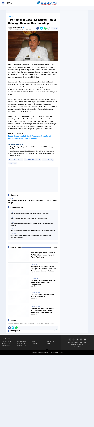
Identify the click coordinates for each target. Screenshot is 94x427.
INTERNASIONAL (36, 292)
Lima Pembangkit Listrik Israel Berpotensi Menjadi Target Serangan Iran (32, 151)
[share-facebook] (37, 28)
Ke (25, 160)
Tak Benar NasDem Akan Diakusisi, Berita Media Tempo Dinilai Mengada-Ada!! (43, 283)
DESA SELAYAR (39, 8)
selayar (44, 160)
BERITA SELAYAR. (21, 341)
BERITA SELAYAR (36, 264)
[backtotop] (47, 350)
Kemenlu (38, 160)
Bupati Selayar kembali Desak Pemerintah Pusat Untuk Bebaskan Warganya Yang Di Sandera (29, 137)
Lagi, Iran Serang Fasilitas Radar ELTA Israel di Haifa (42, 295)
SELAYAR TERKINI (26, 8)
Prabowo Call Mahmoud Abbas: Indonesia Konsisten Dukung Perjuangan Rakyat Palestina (42, 310)
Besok (10, 160)
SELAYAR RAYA (63, 8)
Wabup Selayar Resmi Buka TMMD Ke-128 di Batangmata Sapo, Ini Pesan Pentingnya (43, 255)
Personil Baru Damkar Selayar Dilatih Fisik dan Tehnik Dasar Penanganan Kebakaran (31, 224)
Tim (15, 163)
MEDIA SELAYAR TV (77, 8)
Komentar (54, 28)
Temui (10, 163)
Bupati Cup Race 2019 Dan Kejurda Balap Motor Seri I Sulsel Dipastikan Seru (32, 230)
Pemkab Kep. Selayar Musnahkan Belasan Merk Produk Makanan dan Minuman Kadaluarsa (30, 236)
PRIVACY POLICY (81, 344)
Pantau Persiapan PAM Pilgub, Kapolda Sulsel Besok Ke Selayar (28, 218)
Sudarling (50, 160)
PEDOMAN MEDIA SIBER (80, 343)
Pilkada (48, 343)
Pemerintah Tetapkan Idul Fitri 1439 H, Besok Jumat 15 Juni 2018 (29, 213)
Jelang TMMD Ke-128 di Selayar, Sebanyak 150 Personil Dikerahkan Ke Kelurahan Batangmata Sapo (43, 269)
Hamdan (20, 160)
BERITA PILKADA (52, 8)
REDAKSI (70, 343)
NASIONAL (34, 343)
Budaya (33, 341)
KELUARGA (31, 160)
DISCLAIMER (72, 344)
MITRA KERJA (77, 346)
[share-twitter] (41, 28)
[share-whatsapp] (45, 28)
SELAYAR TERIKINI (21, 345)
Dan (15, 160)
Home (9, 16)
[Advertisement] (33, 179)
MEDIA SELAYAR (13, 8)
